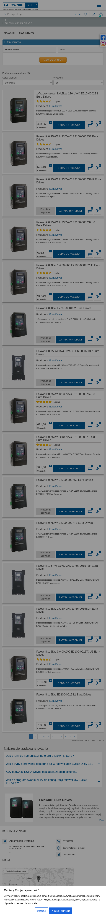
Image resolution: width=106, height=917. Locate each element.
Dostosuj (41, 911)
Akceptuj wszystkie (61, 911)
